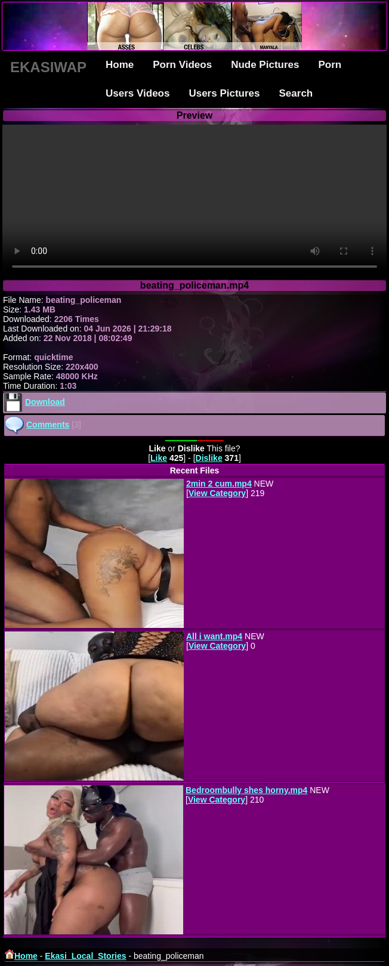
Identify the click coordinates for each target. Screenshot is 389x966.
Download (45, 402)
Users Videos (137, 93)
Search (296, 93)
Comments (47, 424)
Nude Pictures (265, 64)
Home (120, 64)
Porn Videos (182, 64)
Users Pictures (224, 93)
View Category (217, 493)
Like (158, 458)
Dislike (209, 458)
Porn (329, 64)
